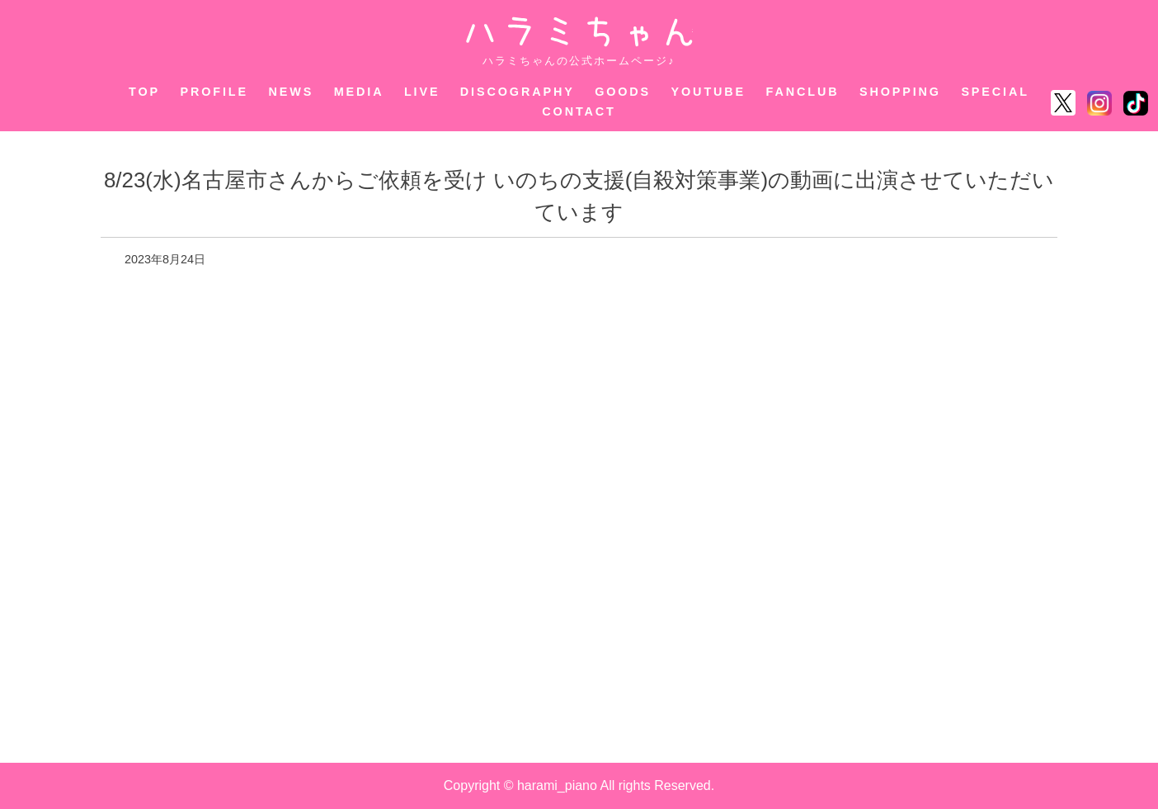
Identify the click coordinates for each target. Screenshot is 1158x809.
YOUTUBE (708, 91)
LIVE (422, 91)
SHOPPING (900, 91)
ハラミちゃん (579, 32)
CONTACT (578, 111)
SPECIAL (995, 91)
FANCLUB (803, 91)
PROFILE (215, 91)
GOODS (623, 91)
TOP (144, 91)
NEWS (290, 91)
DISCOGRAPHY (517, 91)
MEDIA (359, 91)
